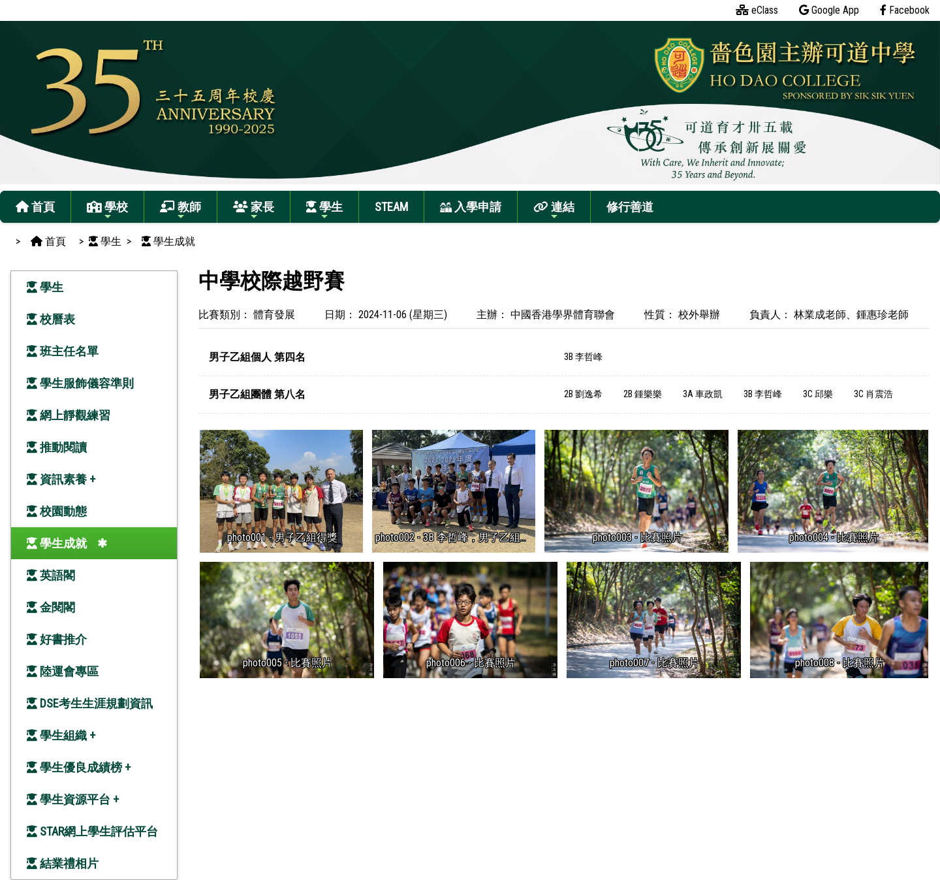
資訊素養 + (61, 479)
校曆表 (51, 319)
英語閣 (51, 575)
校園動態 (57, 511)
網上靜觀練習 (68, 415)
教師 (180, 210)
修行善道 (629, 207)
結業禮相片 (63, 863)
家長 (253, 210)
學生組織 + (61, 735)
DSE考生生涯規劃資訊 (90, 703)
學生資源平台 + (73, 799)
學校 (107, 210)
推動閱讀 (57, 447)
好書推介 (57, 639)
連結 (553, 210)
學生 (324, 210)
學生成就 (57, 543)
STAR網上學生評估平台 (92, 831)
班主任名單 (63, 351)
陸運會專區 (63, 671)
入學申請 (470, 207)
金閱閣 (51, 607)
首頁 (35, 207)
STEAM (391, 207)
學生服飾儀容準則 (80, 383)
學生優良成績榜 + (79, 767)
